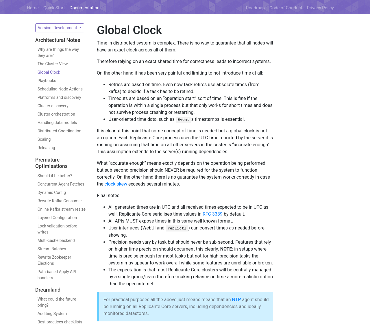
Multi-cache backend (56, 240)
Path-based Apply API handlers (57, 274)
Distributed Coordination (60, 131)
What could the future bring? (57, 302)
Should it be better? (55, 175)
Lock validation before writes (57, 229)
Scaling (44, 139)
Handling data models (57, 122)
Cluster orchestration (56, 114)
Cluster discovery (53, 105)
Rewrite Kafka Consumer (60, 201)
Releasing (46, 147)
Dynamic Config (52, 192)
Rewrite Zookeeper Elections (54, 260)
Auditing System (52, 313)
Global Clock (49, 72)
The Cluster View (53, 64)
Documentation (85, 7)
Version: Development (58, 27)
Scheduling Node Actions (60, 89)
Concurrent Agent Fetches (61, 184)
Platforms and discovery (59, 97)
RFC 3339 (213, 214)
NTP (236, 299)
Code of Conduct (285, 7)
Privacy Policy (320, 7)
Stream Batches (52, 249)
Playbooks (47, 80)
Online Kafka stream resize (62, 209)
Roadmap (255, 7)
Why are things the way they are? (58, 52)
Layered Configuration (57, 217)
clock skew (115, 184)
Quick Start (54, 7)
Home (33, 7)
